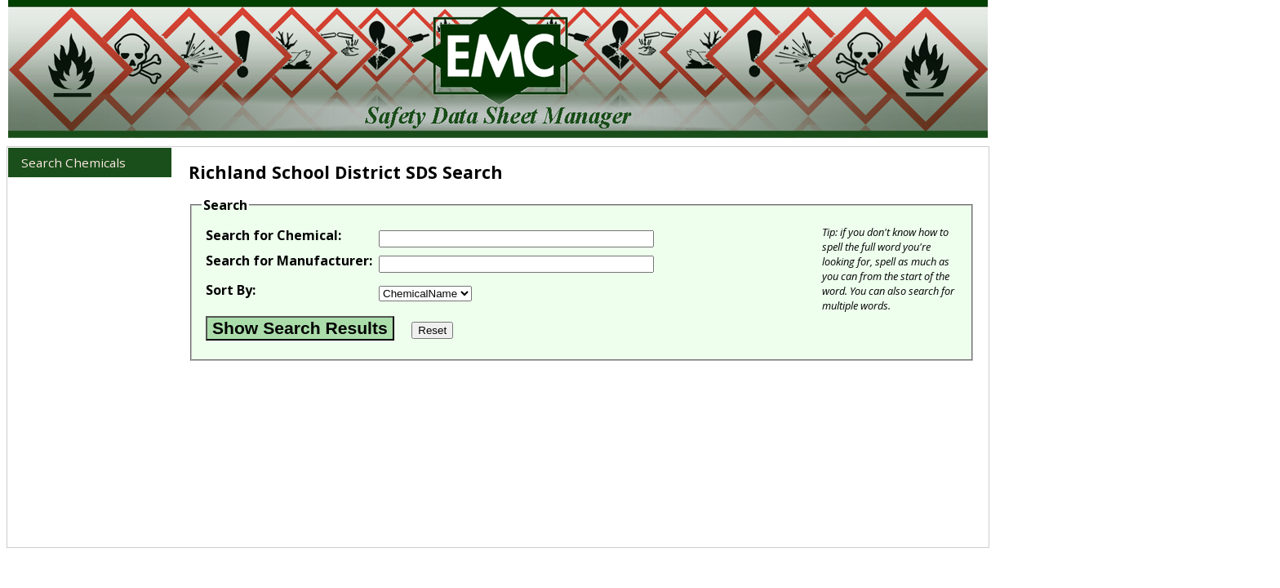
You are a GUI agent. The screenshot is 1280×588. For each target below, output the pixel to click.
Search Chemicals (73, 162)
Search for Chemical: (273, 235)
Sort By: (231, 289)
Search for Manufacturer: (289, 260)
